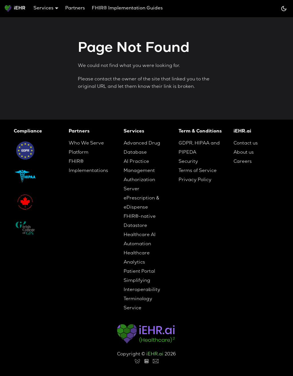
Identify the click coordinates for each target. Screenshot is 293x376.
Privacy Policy (195, 180)
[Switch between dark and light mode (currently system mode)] (283, 8)
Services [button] (43, 8)
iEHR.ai (154, 354)
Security (188, 162)
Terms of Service (198, 171)
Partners (75, 8)
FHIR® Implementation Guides (127, 8)
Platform (78, 153)
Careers (242, 162)
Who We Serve (86, 143)
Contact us (245, 143)
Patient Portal (139, 272)
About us (243, 153)
